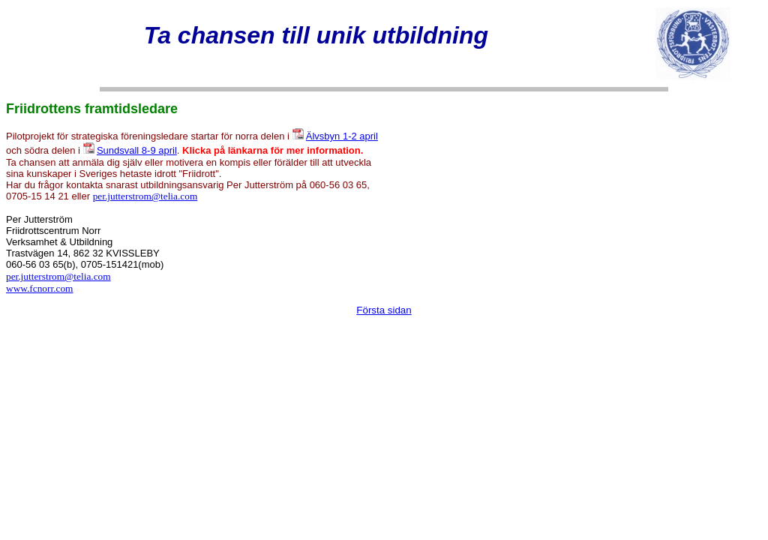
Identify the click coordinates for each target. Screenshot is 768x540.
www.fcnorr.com (39, 288)
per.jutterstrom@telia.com (145, 196)
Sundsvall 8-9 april (137, 150)
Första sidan (383, 310)
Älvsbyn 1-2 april (342, 136)
